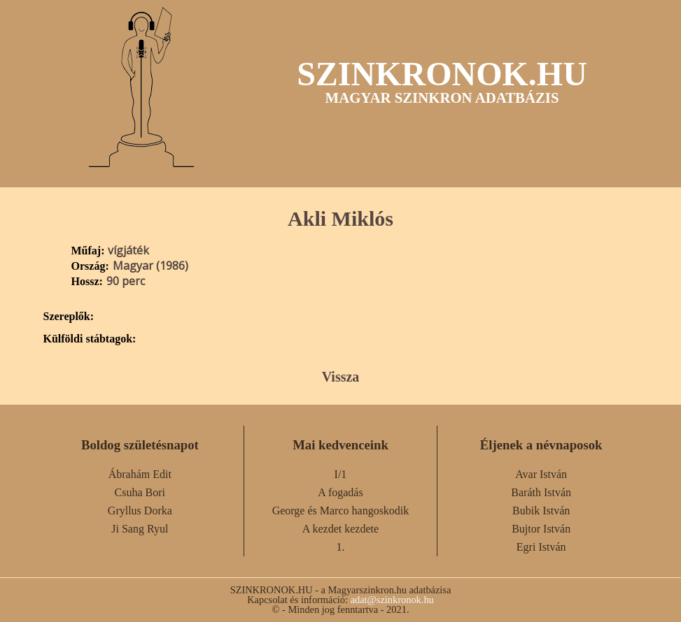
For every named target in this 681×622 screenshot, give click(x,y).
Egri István (541, 547)
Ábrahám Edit (139, 474)
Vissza (341, 377)
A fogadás (340, 492)
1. (340, 547)
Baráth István (541, 492)
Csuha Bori (140, 492)
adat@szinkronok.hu (392, 599)
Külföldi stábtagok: (89, 339)
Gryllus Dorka (140, 510)
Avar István (541, 474)
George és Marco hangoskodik (340, 510)
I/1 (341, 474)
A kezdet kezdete (340, 529)
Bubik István (541, 510)
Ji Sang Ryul (139, 529)
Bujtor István (541, 529)
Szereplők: (68, 316)
